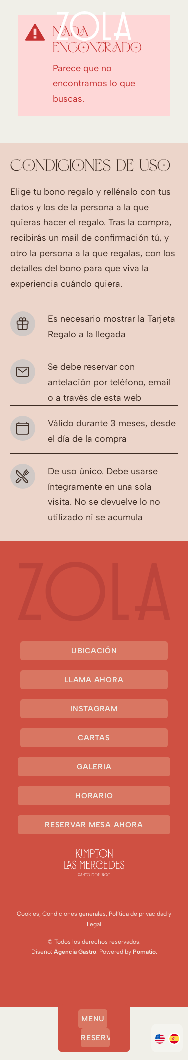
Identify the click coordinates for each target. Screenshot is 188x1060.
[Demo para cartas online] (94, 26)
